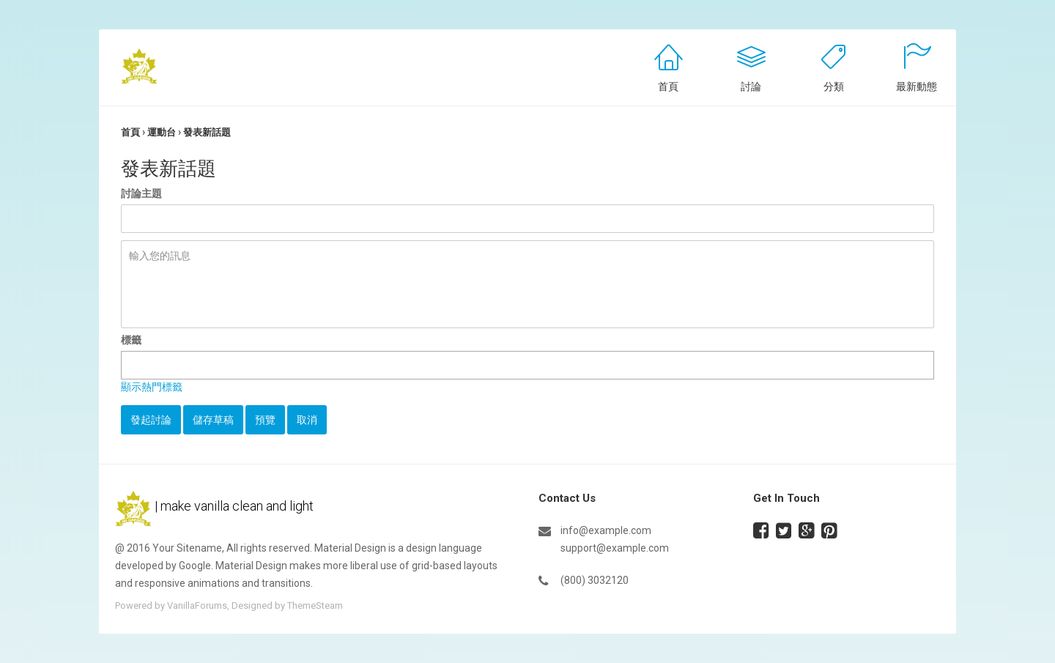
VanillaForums (197, 605)
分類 (833, 86)
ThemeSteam (315, 605)
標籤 (131, 340)
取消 (307, 420)
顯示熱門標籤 (151, 387)
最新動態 (916, 86)
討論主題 (141, 193)
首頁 (668, 86)
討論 (751, 86)
